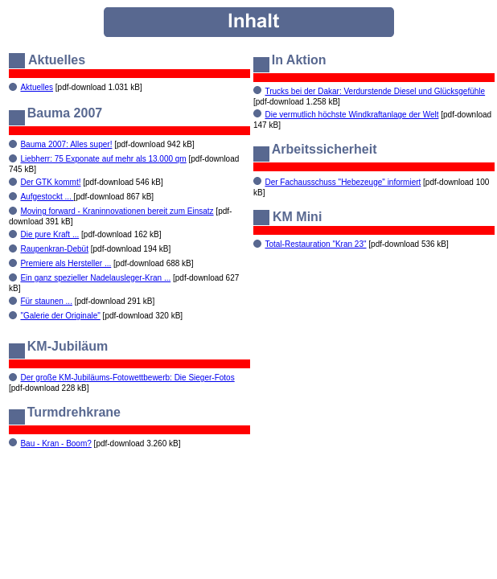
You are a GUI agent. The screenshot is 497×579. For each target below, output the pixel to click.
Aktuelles (36, 87)
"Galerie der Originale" (60, 315)
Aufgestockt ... (46, 196)
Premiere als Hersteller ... (65, 263)
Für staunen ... (46, 301)
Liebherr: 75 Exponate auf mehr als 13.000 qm (103, 158)
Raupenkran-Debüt (54, 248)
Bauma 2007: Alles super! (66, 144)
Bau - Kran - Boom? (55, 443)
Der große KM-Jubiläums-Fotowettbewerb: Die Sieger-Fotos (127, 377)
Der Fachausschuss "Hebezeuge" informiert (343, 182)
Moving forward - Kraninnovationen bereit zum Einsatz (116, 211)
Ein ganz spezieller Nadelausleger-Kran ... (95, 277)
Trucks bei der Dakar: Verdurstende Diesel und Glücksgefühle (375, 91)
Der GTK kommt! (50, 182)
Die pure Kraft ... (49, 234)
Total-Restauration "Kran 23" (315, 244)
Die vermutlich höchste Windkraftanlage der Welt (351, 114)
